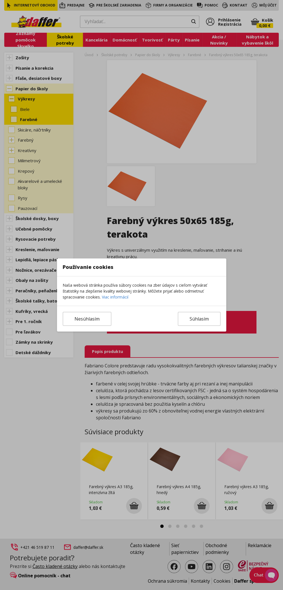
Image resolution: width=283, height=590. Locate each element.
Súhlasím (199, 319)
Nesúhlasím (87, 319)
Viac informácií (115, 297)
